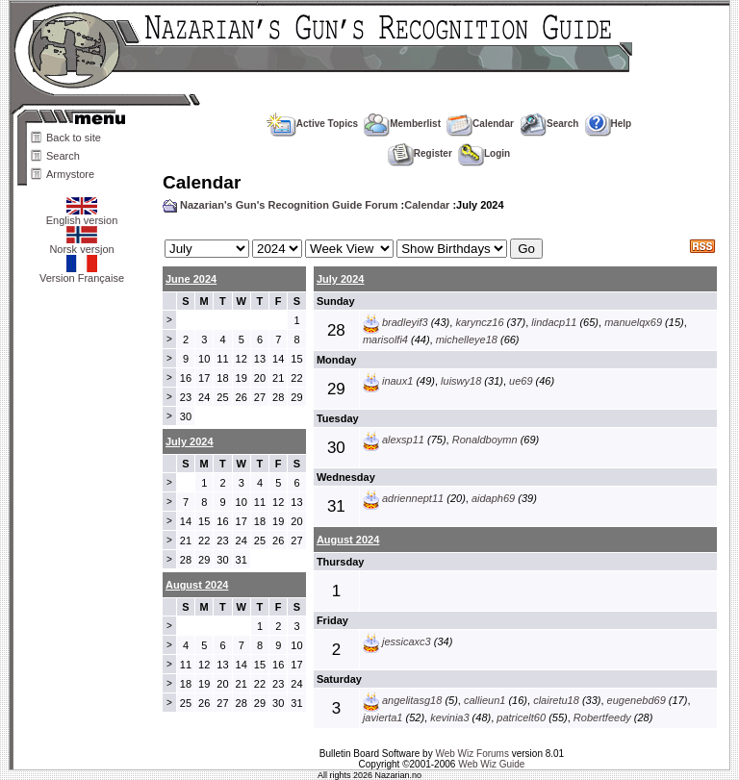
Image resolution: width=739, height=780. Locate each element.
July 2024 (341, 279)
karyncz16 (479, 322)
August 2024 (348, 539)
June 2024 (191, 279)
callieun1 (484, 700)
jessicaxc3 (406, 641)
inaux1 (397, 381)
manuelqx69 (633, 322)
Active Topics (312, 123)
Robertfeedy (602, 717)
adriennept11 (413, 498)
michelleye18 (466, 339)
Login (484, 153)
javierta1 (383, 717)
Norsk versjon (81, 244)
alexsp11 (403, 439)
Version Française (81, 273)
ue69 (520, 381)
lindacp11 (553, 322)
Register (420, 153)
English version (82, 215)
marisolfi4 (385, 339)
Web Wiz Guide (491, 764)
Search (63, 156)
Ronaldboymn (485, 439)
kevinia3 (449, 717)
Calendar (480, 123)
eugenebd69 (636, 700)
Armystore (70, 174)
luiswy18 (461, 381)
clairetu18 (556, 700)
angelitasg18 (412, 700)
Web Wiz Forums (472, 753)
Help (608, 123)
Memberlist (402, 123)
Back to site (73, 137)
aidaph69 (493, 498)
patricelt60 (521, 717)
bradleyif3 (405, 322)
